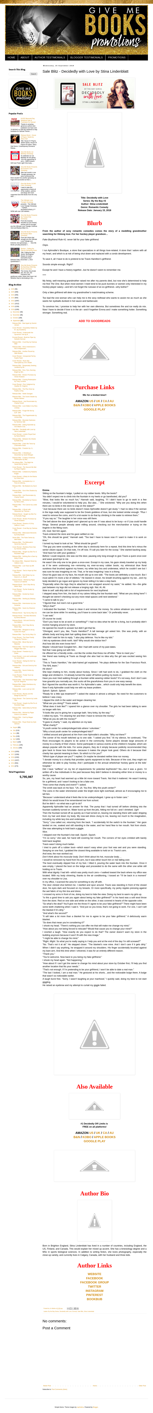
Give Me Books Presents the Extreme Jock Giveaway (29, 168)
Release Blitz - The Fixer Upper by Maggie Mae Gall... (23, 647)
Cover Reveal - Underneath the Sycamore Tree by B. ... (22, 333)
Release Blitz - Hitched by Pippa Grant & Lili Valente (23, 713)
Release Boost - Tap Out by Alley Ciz (24, 613)
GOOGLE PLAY (94, 409)
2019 (13, 309)
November (16, 315)
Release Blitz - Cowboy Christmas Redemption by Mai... (23, 458)
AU (111, 401)
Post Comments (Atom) (59, 1389)
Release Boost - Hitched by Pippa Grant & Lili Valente (23, 580)
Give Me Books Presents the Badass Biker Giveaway (29, 233)
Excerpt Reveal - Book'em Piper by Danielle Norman (24, 338)
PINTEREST (94, 1295)
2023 (13, 298)
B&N (77, 405)
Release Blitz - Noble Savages (22, 394)
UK (98, 401)
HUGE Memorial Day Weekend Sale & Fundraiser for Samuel (28, 120)
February (16, 745)
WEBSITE (94, 1274)
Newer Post (47, 1386)
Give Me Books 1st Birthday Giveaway (27, 153)
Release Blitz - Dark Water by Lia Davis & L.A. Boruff (23, 576)
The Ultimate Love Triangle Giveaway (27, 201)
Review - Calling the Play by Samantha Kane (29, 249)
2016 (13, 757)
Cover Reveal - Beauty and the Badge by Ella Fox (22, 694)
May (14, 736)
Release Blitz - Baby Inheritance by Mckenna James (24, 685)
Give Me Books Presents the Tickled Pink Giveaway (29, 217)
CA (105, 401)
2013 (13, 766)
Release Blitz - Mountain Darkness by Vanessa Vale (23, 421)
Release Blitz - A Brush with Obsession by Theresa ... (21, 510)
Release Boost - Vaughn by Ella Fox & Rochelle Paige (24, 515)
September (17, 321)
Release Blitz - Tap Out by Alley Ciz (24, 634)
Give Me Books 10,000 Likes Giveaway (28, 184)
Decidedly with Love (66, 1311)
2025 (13, 292)
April (14, 739)
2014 (13, 763)
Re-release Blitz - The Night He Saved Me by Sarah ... (22, 463)
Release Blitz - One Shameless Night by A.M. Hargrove (24, 680)
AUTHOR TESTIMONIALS (50, 57)
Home (95, 1386)
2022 (13, 301)
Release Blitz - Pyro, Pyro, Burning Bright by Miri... (23, 371)
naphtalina (80, 1407)
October (16, 318)
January (16, 748)
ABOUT (25, 57)
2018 (13, 751)
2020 (13, 306)
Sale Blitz (80, 1311)
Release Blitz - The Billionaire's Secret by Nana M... (22, 543)
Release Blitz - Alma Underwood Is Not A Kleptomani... (23, 347)
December (16, 312)
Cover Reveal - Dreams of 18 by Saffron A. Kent (23, 524)
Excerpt (74, 1311)
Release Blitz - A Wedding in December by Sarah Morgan (22, 454)
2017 (13, 754)
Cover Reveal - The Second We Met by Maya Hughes (24, 468)
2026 (13, 289)
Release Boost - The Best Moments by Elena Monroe (24, 616)
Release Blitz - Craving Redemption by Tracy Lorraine (24, 380)
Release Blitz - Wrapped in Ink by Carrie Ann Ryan (23, 630)
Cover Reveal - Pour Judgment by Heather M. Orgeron (23, 385)
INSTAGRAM (94, 1290)
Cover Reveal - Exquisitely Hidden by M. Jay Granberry (24, 328)
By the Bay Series (53, 1311)
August (15, 727)
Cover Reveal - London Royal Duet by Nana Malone (24, 435)
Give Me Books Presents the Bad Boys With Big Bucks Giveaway (29, 267)
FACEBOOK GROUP (94, 1282)
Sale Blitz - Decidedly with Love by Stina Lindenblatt (23, 430)
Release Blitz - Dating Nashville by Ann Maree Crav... (23, 425)
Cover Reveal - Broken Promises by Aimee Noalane (24, 519)
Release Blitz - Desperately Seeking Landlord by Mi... (24, 366)
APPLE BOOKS (105, 405)
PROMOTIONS (117, 57)
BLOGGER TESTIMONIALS (86, 57)
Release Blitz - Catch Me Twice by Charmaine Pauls (23, 444)
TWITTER (94, 1286)
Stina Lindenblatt (89, 1311)
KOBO (86, 405)
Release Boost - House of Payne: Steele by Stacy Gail (28, 137)
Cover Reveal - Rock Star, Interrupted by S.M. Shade (22, 361)
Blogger (95, 1407)
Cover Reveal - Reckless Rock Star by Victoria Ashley (24, 548)
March (15, 742)
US (91, 401)
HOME (11, 57)
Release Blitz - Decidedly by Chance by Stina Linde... (24, 501)
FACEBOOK (94, 1278)
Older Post (142, 1386)
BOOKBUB (94, 1299)
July (14, 730)
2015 (13, 760)
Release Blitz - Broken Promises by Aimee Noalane (24, 376)
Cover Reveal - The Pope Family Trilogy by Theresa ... (23, 638)
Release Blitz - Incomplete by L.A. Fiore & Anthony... (23, 482)
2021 (13, 303)
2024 (13, 295)
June (14, 733)
